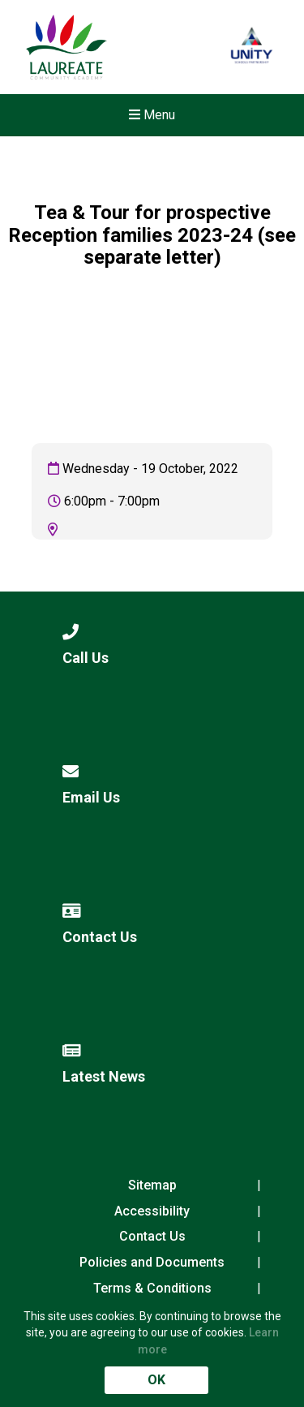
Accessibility (152, 1211)
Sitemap (152, 1185)
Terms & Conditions (152, 1288)
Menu (152, 115)
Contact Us (152, 1236)
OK (156, 1380)
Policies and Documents (152, 1262)
